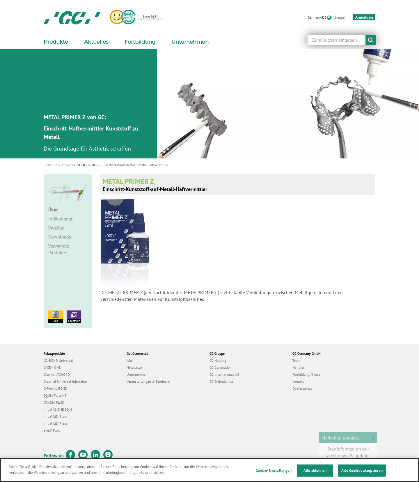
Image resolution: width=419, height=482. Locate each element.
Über (53, 210)
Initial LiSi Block (56, 416)
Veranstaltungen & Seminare (148, 381)
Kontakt (298, 381)
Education (74, 316)
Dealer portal (302, 388)
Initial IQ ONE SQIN (58, 409)
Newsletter (135, 367)
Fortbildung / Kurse (306, 374)
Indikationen (61, 219)
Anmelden (364, 17)
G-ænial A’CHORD (57, 374)
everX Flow (52, 430)
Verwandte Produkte (58, 249)
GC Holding (218, 360)
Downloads (59, 237)
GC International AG (224, 374)
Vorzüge (56, 228)
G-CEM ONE (52, 367)
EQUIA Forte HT (55, 395)
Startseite (50, 165)
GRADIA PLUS (54, 402)
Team (296, 360)
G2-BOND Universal (58, 360)
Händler (298, 367)
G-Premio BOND (55, 388)
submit (370, 40)
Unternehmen (137, 374)
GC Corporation (221, 367)
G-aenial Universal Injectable (65, 381)
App (55, 316)
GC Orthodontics (221, 381)
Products (67, 165)
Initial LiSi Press (55, 423)
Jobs (129, 360)
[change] (339, 17)
